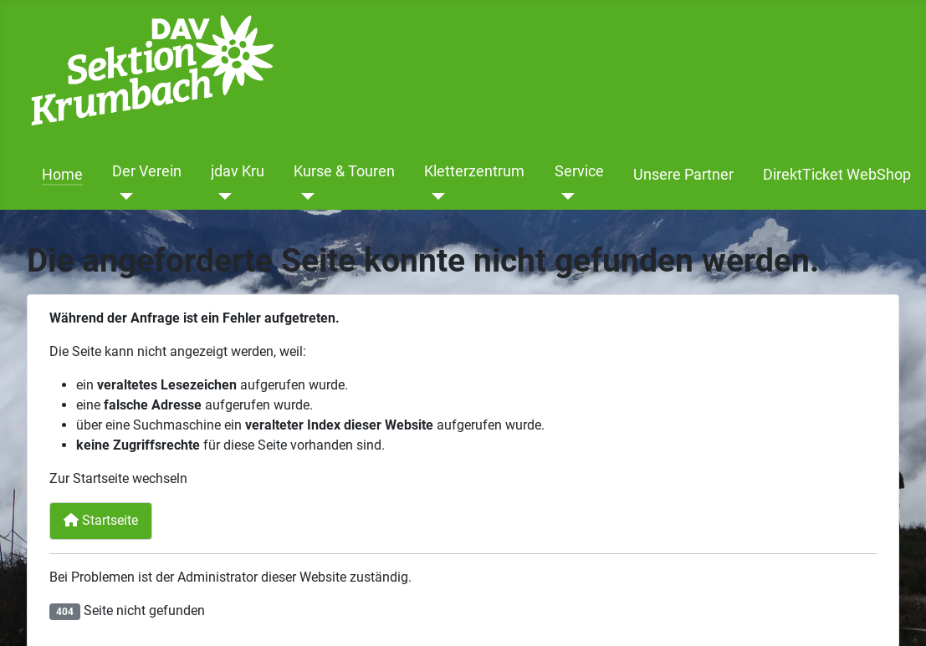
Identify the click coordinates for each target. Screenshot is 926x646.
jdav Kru (237, 171)
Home (62, 174)
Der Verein (147, 171)
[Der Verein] (122, 196)
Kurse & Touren (344, 171)
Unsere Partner (683, 174)
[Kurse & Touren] (304, 196)
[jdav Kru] (221, 196)
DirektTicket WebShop (837, 174)
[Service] (565, 196)
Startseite (101, 520)
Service (579, 171)
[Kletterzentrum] (434, 196)
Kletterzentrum (474, 171)
